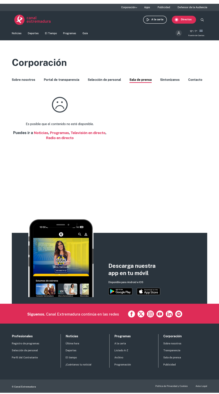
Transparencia (171, 351)
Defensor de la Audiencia (192, 7)
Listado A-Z (121, 351)
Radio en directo (67, 139)
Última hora (72, 344)
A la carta (160, 20)
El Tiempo (51, 33)
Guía (85, 33)
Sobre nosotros (23, 81)
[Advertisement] (106, 180)
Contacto (195, 81)
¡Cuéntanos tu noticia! (78, 365)
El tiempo (71, 358)
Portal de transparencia (61, 81)
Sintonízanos (170, 81)
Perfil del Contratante (25, 358)
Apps (147, 7)
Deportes (33, 33)
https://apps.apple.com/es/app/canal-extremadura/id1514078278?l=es (148, 292)
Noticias (17, 33)
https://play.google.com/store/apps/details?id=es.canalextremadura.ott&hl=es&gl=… (120, 292)
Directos (188, 20)
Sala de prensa (140, 81)
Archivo (118, 358)
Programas (69, 33)
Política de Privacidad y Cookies (171, 387)
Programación (122, 365)
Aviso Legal (201, 387)
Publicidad (164, 7)
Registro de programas (25, 344)
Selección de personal (104, 81)
